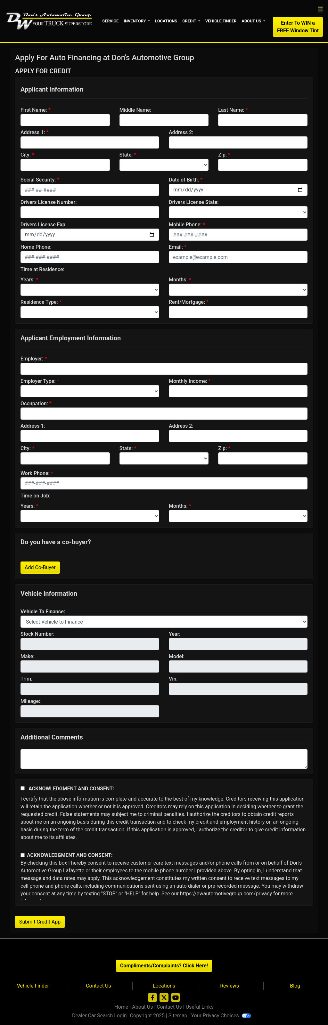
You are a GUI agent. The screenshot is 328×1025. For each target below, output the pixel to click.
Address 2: (181, 132)
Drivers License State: (194, 201)
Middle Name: (135, 109)
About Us (142, 1006)
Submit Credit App (40, 921)
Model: (176, 656)
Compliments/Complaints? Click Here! (164, 965)
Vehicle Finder (33, 985)
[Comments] (164, 758)
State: (126, 154)
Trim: (26, 678)
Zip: (222, 154)
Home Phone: (36, 246)
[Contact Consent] (22, 854)
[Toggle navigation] (320, 9)
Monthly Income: (188, 380)
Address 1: (32, 132)
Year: (174, 633)
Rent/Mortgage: (187, 301)
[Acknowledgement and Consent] (22, 788)
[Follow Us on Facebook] (152, 997)
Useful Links (200, 1006)
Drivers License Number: (48, 201)
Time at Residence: (42, 269)
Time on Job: (35, 495)
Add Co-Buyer (40, 567)
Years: (27, 279)
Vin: (173, 678)
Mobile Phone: (185, 224)
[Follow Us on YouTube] (175, 997)
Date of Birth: (184, 179)
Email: (176, 246)
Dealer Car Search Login (99, 1015)
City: (25, 154)
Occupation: (34, 403)
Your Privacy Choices (220, 1015)
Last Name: (231, 109)
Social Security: (38, 179)
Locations (164, 985)
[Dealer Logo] (49, 20)
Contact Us (98, 985)
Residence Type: (39, 301)
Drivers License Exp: (43, 224)
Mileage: (30, 701)
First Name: (33, 109)
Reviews (229, 985)
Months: (178, 279)
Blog (295, 985)
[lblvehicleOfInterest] (164, 621)
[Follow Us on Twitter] (164, 997)
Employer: (31, 358)
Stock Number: (37, 633)
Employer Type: (37, 380)
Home (121, 1006)
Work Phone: (35, 473)
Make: (27, 656)
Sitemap (177, 1015)
